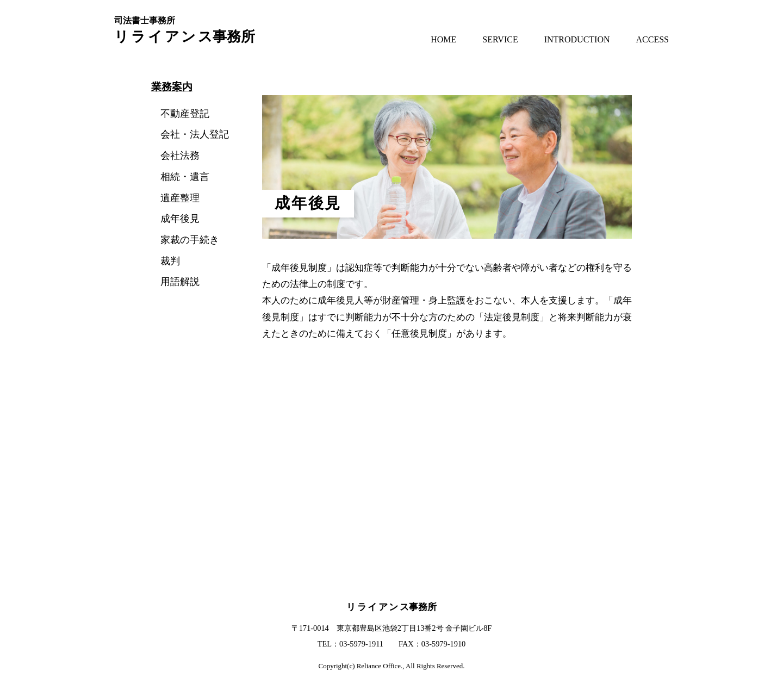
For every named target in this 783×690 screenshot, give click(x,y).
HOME (443, 39)
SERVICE (500, 39)
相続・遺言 (184, 176)
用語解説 (180, 281)
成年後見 (180, 218)
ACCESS (652, 39)
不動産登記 (184, 113)
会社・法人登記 (194, 134)
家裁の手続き (189, 239)
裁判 (170, 261)
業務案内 (171, 86)
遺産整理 (180, 197)
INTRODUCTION (577, 39)
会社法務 (180, 155)
